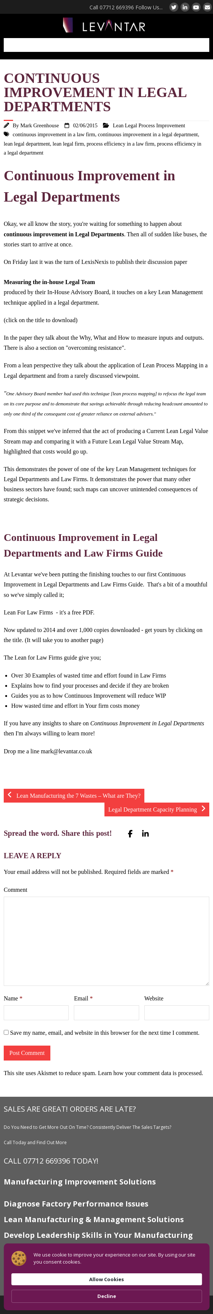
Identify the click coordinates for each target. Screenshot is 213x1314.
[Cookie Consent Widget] (106, 1276)
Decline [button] (106, 1296)
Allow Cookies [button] (106, 1279)
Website (153, 998)
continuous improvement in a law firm (54, 134)
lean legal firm (68, 144)
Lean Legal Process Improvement (149, 125)
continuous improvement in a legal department (148, 134)
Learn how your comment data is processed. (150, 1073)
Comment (15, 890)
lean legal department (27, 144)
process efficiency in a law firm (120, 144)
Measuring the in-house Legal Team (49, 282)
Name (13, 998)
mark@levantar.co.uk (66, 751)
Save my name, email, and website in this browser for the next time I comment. (105, 1033)
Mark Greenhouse (39, 125)
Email (83, 998)
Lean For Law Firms (28, 612)
